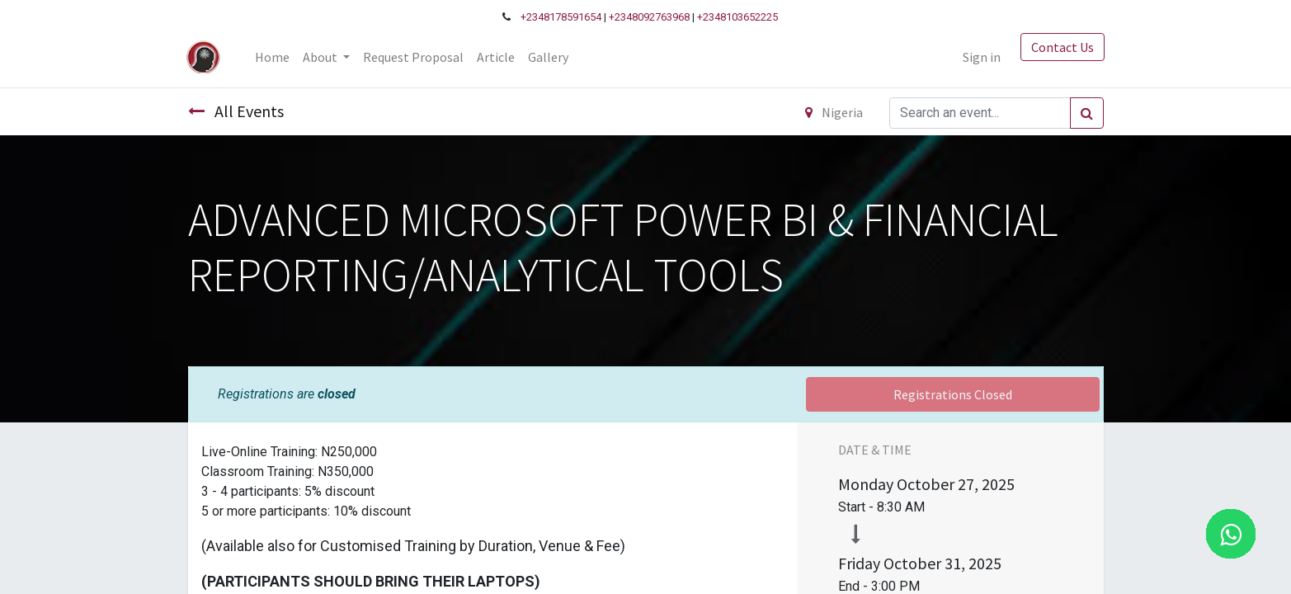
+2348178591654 (561, 17)
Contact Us (1061, 47)
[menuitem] (274, 56)
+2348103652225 (737, 17)
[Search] (1087, 113)
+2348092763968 (649, 17)
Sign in (981, 57)
